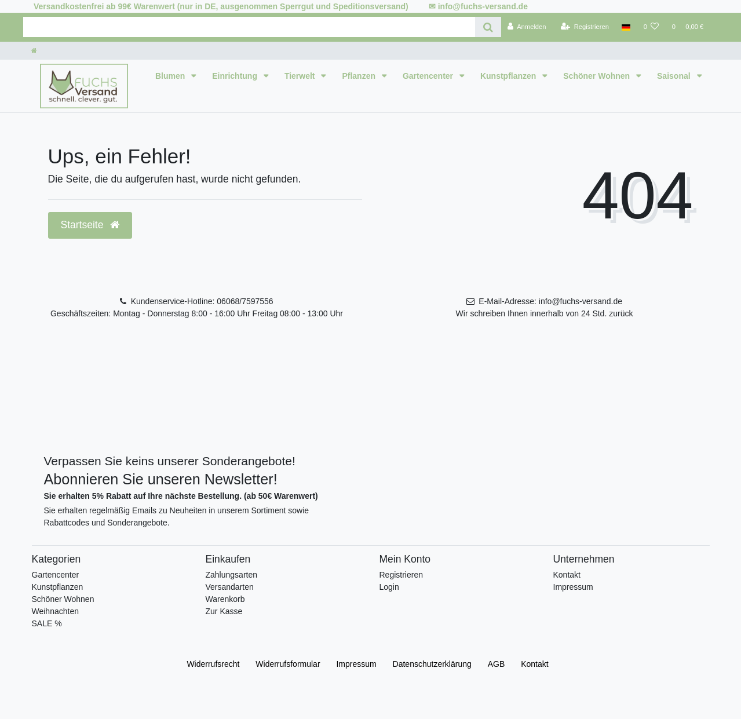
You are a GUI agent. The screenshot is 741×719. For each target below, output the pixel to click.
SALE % (47, 623)
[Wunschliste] (651, 27)
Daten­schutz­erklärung (432, 664)
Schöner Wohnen (597, 76)
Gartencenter (429, 76)
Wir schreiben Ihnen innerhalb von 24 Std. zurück (544, 313)
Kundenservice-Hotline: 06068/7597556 (202, 301)
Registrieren (401, 574)
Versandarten (230, 587)
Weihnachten (55, 611)
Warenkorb (225, 599)
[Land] (626, 27)
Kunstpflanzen (509, 76)
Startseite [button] (90, 225)
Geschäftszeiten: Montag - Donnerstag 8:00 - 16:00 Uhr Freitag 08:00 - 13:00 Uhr (196, 313)
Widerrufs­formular (287, 664)
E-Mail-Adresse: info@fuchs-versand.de (550, 301)
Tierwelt (300, 76)
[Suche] (488, 27)
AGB (496, 664)
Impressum (573, 587)
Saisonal (674, 76)
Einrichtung (236, 76)
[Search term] (249, 27)
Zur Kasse (224, 611)
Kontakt (567, 574)
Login (389, 587)
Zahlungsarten (232, 574)
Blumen (171, 76)
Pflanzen (359, 76)
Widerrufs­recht (213, 664)
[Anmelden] (527, 27)
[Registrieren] (584, 27)
